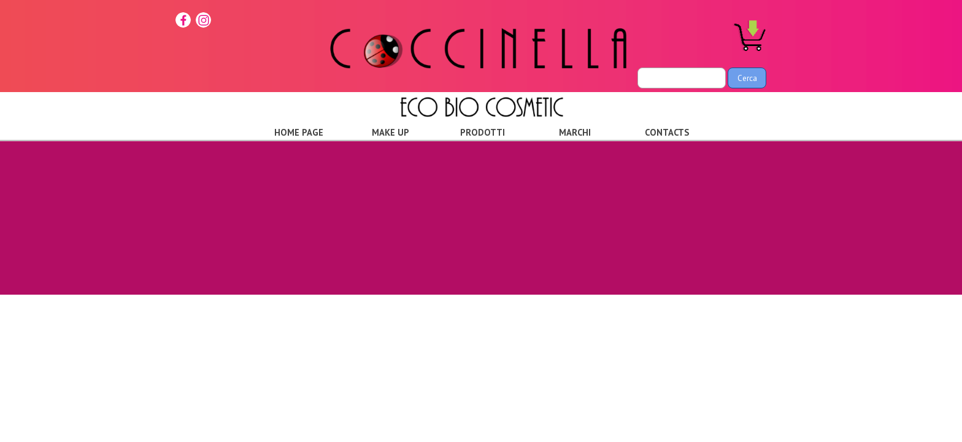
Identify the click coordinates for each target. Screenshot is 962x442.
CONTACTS (667, 132)
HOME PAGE (298, 132)
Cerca (747, 77)
